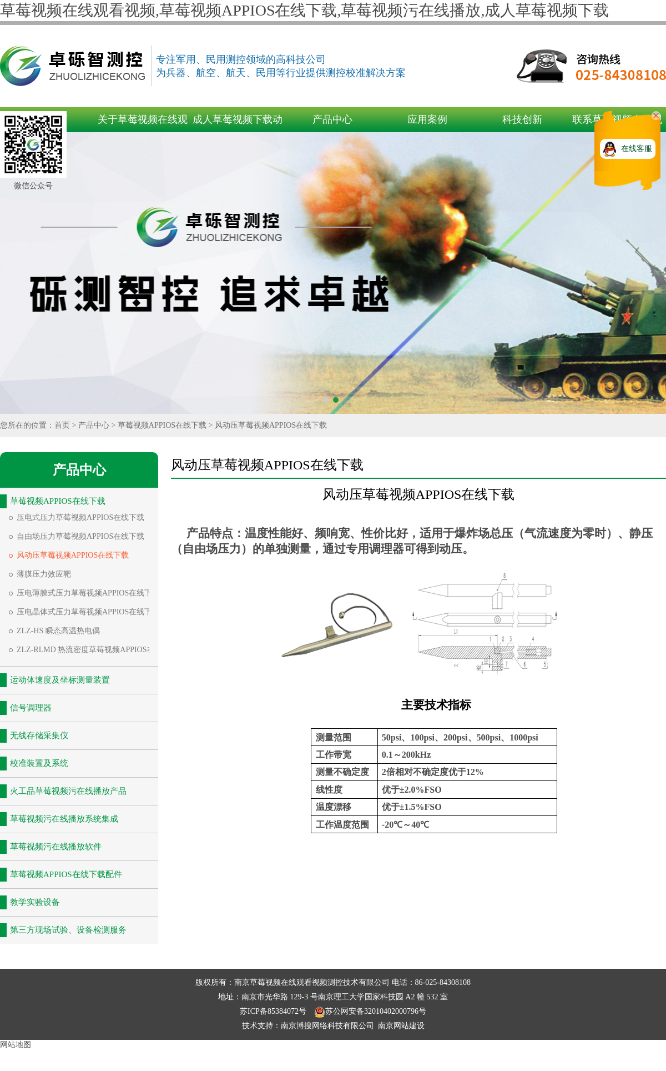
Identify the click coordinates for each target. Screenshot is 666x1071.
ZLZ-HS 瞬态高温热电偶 (58, 631)
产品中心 (332, 119)
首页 (62, 425)
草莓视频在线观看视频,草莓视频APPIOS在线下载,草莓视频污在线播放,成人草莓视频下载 (304, 10)
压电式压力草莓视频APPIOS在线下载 (80, 517)
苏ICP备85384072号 (274, 1011)
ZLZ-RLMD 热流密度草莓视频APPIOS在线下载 (97, 649)
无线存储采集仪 (39, 735)
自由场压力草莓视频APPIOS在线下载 (80, 536)
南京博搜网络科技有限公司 (327, 1026)
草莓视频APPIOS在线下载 (162, 425)
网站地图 (15, 1044)
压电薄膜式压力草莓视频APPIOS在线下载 (88, 593)
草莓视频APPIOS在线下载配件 (66, 874)
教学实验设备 (35, 902)
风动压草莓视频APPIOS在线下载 (271, 425)
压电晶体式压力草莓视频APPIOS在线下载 (88, 612)
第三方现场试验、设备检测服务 (68, 929)
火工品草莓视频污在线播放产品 (68, 791)
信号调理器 (31, 707)
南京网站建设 (401, 1026)
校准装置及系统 (39, 763)
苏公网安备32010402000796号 (370, 1011)
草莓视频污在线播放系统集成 (64, 818)
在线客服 (636, 148)
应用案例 (427, 119)
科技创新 (522, 119)
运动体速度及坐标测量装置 (60, 679)
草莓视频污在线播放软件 (56, 846)
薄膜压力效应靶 (44, 574)
